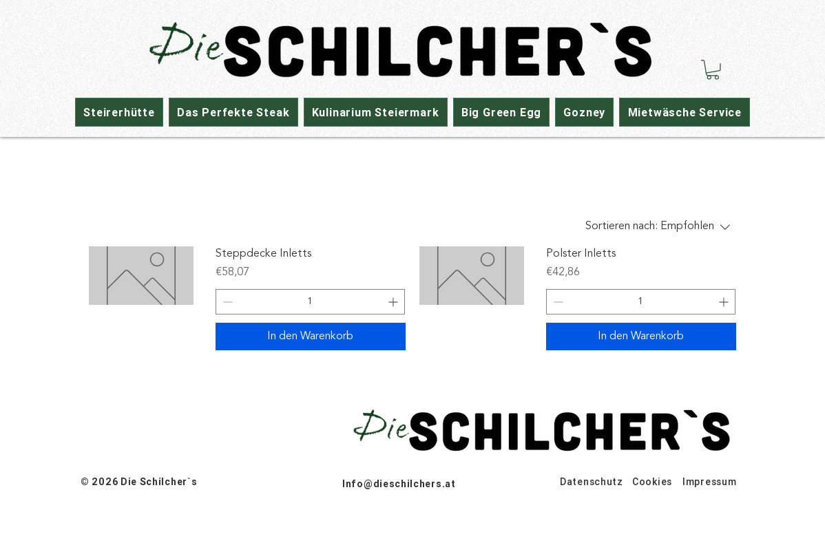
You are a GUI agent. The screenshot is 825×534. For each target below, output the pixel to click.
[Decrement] (226, 302)
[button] (712, 70)
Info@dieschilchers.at (399, 484)
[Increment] (394, 302)
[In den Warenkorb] (311, 336)
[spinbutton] (310, 302)
